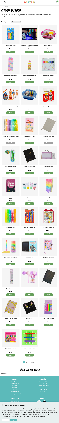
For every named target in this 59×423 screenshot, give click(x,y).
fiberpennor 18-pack (48, 75)
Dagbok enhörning (48, 257)
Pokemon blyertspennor (29, 75)
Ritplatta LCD (29, 257)
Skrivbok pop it (48, 197)
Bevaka (10, 142)
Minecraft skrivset (10, 166)
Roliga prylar (6, 6)
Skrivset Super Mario (29, 227)
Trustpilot (4, 373)
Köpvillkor (14, 385)
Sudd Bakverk (48, 45)
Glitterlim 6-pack (11, 227)
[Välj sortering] (16, 22)
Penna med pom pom (29, 288)
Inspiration (15, 395)
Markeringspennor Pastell (29, 197)
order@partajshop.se (43, 385)
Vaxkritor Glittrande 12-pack (10, 136)
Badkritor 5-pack (11, 45)
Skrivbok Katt (29, 318)
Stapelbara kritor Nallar (10, 257)
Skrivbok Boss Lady (48, 136)
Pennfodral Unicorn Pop (10, 75)
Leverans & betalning (15, 393)
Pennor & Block (19, 6)
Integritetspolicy (15, 383)
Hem (2, 6)
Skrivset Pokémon (48, 227)
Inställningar (5, 420)
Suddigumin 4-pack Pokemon (48, 106)
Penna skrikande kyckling (10, 106)
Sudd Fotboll (29, 106)
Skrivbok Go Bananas (10, 318)
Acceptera (13, 420)
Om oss (15, 389)
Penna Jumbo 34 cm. (29, 348)
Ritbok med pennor (48, 318)
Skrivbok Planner (48, 288)
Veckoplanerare (48, 166)
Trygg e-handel (15, 391)
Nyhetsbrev (15, 387)
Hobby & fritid (12, 6)
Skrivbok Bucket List (29, 166)
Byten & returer (15, 381)
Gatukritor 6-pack (10, 348)
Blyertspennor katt (10, 288)
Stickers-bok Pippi (29, 136)
